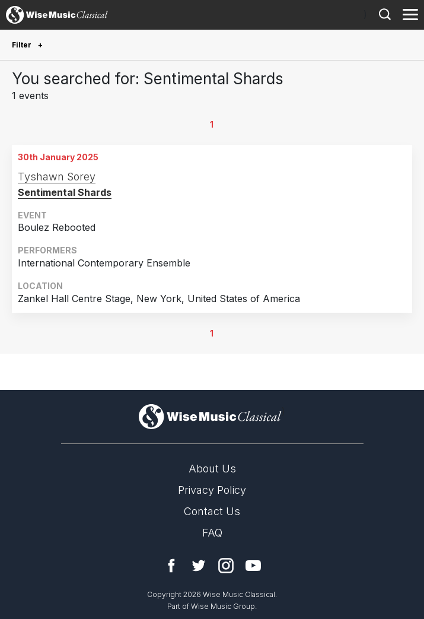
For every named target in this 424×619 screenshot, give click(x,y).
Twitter (198, 565)
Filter (22, 44)
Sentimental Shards (64, 192)
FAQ (212, 532)
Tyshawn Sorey (56, 176)
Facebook (171, 565)
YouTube (253, 565)
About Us (212, 468)
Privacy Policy (212, 490)
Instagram (226, 565)
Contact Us (212, 511)
